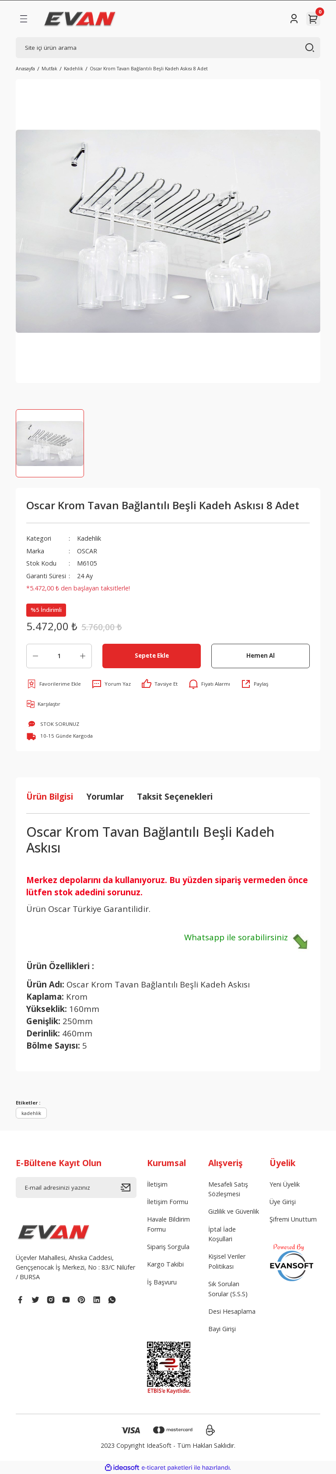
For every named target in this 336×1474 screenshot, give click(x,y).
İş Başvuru (162, 1282)
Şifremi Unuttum (293, 1219)
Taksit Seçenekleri (175, 796)
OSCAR (87, 551)
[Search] (168, 47)
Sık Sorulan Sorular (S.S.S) (228, 1289)
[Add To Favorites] (53, 684)
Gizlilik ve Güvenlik (233, 1211)
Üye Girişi (283, 1202)
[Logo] (80, 19)
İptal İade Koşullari (222, 1234)
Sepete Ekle (152, 655)
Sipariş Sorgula (168, 1247)
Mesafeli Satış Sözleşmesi (228, 1189)
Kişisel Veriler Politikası (226, 1261)
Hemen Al (260, 655)
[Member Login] (294, 19)
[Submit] (128, 1187)
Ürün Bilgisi (49, 796)
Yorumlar (105, 796)
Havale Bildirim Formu (168, 1224)
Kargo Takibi (165, 1264)
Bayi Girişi (222, 1329)
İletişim (157, 1184)
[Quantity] (59, 656)
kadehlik (31, 1113)
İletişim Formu (167, 1202)
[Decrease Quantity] (35, 656)
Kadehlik (89, 538)
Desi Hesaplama (232, 1311)
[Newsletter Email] (76, 1187)
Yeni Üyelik (285, 1184)
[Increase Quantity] (82, 656)
